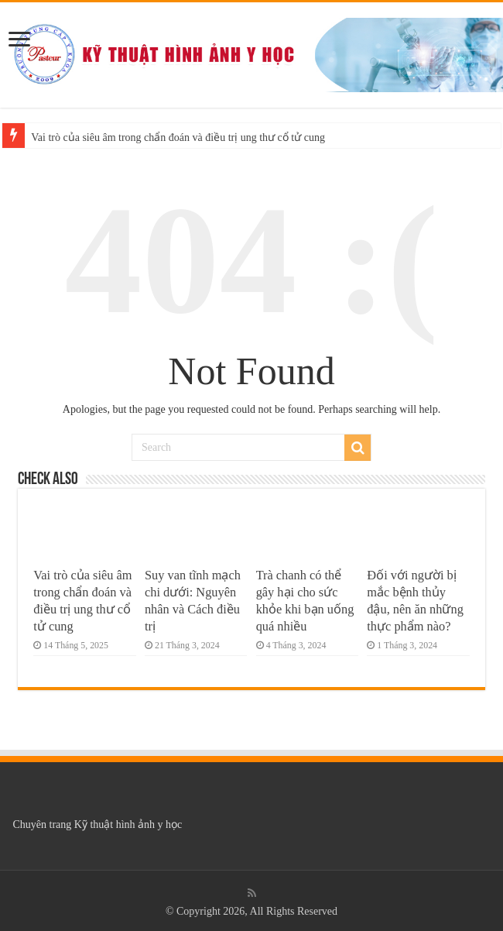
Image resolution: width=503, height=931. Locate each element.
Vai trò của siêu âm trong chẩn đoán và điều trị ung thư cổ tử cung (178, 137)
